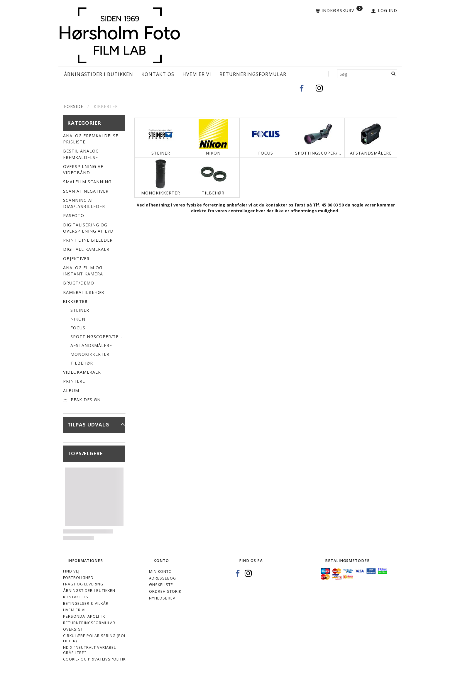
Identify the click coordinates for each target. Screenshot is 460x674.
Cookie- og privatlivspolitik (94, 659)
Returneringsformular (252, 74)
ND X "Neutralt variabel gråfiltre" (89, 650)
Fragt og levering (83, 584)
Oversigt (73, 629)
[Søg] (393, 74)
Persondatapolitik (84, 616)
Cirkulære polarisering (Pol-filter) (95, 638)
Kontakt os (157, 74)
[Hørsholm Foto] (119, 34)
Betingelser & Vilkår (86, 603)
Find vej (71, 571)
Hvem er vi (196, 74)
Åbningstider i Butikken (98, 74)
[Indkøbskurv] (339, 11)
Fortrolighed (78, 577)
